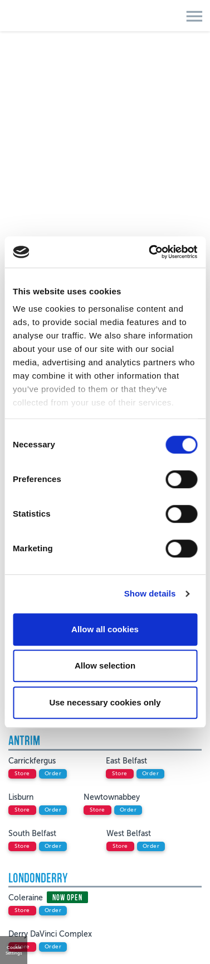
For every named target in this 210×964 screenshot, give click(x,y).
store (22, 773)
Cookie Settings (14, 950)
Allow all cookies (105, 629)
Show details (150, 593)
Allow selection (105, 665)
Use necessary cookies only (104, 702)
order (53, 773)
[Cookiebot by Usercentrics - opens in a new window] (149, 252)
